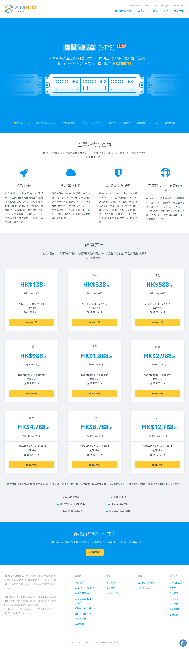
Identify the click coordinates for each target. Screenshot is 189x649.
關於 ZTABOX (176, 582)
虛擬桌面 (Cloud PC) (85, 608)
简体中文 (179, 5)
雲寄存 (142, 11)
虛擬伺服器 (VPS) (83, 613)
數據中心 (173, 588)
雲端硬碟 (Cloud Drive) (83, 600)
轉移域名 (110, 588)
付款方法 (173, 598)
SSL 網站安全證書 (146, 582)
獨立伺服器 (80, 618)
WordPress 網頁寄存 (85, 588)
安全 (165, 11)
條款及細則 (174, 609)
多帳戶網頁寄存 (82, 593)
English (165, 5)
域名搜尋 (110, 582)
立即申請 (31, 322)
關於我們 (179, 11)
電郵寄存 (79, 624)
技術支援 (151, 5)
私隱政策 (173, 614)
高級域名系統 (113, 593)
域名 (154, 11)
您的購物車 (123, 11)
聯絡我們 (136, 5)
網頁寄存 (79, 582)
